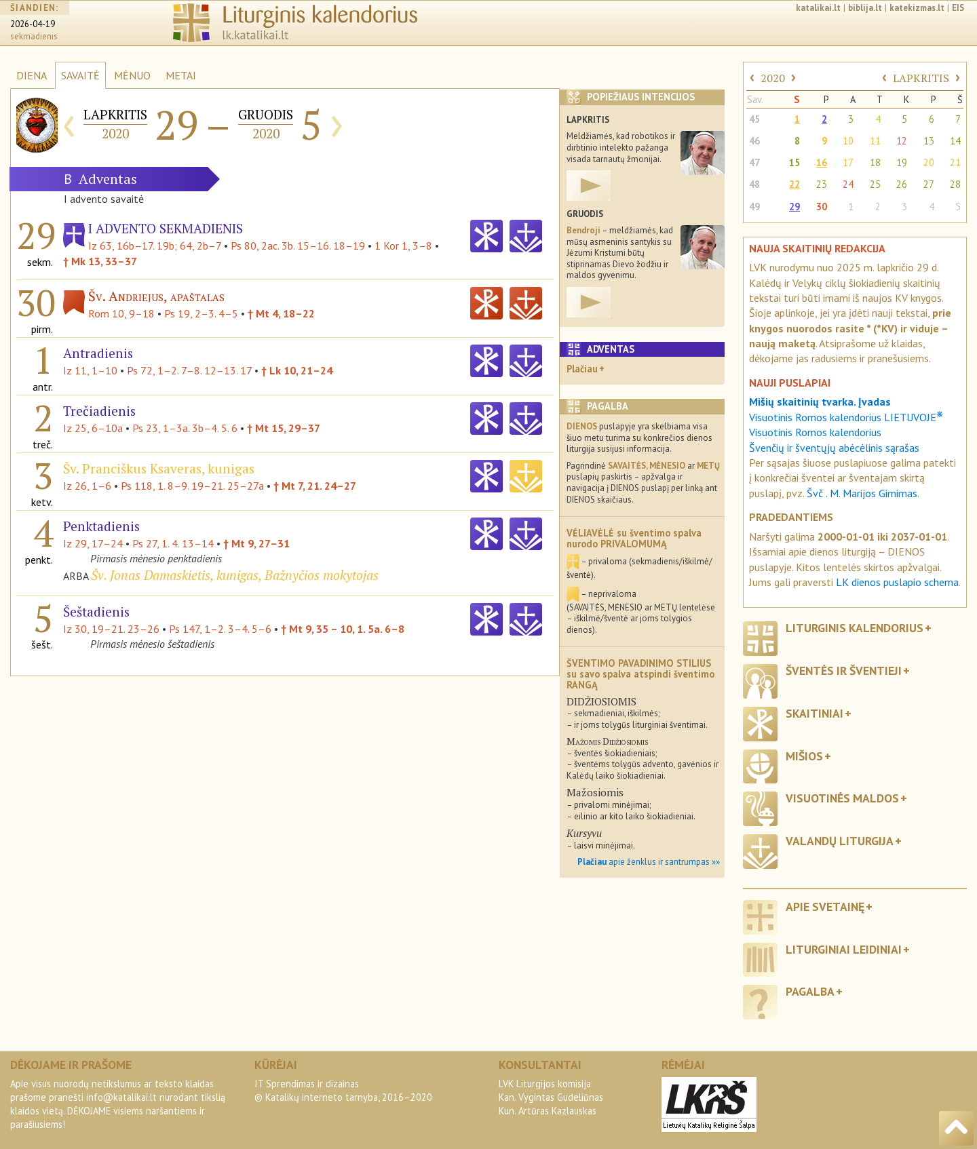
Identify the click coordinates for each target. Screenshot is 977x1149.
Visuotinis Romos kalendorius (815, 432)
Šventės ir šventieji (844, 670)
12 (901, 140)
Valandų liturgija (840, 841)
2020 (773, 78)
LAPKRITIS (921, 78)
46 (754, 140)
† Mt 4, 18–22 (281, 313)
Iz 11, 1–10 (90, 370)
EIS (958, 8)
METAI (181, 75)
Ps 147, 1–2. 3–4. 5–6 (220, 629)
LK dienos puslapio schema (897, 582)
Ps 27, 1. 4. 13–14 (173, 543)
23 (821, 184)
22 (794, 184)
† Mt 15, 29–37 (283, 428)
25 (875, 184)
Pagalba (810, 991)
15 (794, 162)
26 (901, 184)
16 (821, 162)
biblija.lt (865, 8)
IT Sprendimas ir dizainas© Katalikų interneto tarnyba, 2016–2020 (343, 1090)
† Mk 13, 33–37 (100, 261)
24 (848, 184)
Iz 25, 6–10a (93, 428)
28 (955, 184)
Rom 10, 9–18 (121, 313)
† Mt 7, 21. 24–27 (314, 485)
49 (754, 206)
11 (875, 140)
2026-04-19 (32, 24)
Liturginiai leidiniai (844, 949)
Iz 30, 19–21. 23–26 (111, 629)
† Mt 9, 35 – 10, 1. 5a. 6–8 (342, 629)
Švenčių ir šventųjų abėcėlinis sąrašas (834, 447)
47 (754, 162)
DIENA (31, 75)
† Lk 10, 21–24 (296, 370)
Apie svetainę (825, 906)
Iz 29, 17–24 (93, 543)
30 (821, 206)
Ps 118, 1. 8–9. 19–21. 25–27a (192, 485)
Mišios (804, 756)
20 (928, 162)
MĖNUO (132, 75)
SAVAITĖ (80, 75)
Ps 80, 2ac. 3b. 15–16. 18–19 (298, 245)
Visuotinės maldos (842, 798)
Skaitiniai (814, 713)
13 (928, 140)
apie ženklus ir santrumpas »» (648, 862)
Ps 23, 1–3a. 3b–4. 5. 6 (184, 428)
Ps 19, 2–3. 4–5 (201, 313)
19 (901, 162)
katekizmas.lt (916, 8)
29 (794, 206)
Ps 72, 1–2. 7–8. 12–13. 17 (189, 370)
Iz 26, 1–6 (87, 485)
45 (754, 119)
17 (848, 162)
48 (754, 184)
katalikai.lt (818, 8)
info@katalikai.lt (121, 1097)
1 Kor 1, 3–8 (403, 245)
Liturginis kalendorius (854, 628)
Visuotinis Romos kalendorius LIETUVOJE (846, 417)
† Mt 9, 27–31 (256, 543)
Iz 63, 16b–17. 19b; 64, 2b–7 (154, 245)
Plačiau (582, 368)
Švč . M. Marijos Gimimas (862, 493)
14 (955, 140)
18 (875, 162)
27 (928, 184)
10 (848, 140)
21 (955, 162)
